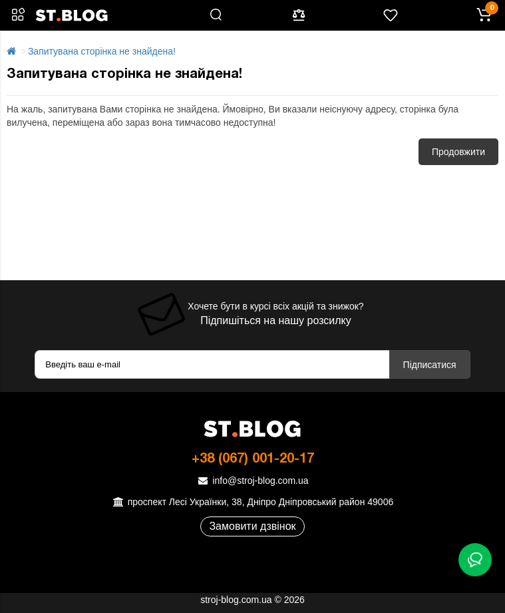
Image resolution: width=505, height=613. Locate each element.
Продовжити (458, 151)
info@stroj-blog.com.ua (252, 480)
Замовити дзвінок (252, 526)
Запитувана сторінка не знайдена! (102, 51)
